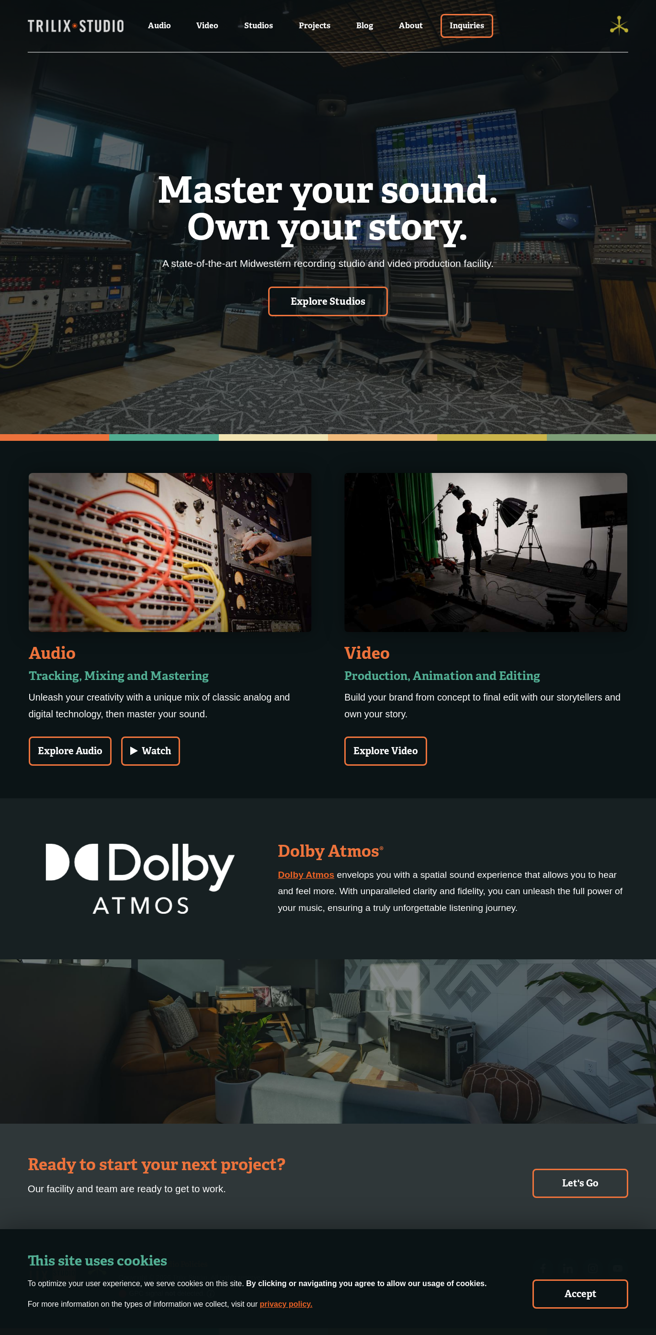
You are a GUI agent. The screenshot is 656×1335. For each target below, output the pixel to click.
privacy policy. (286, 1304)
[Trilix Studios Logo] (76, 26)
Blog (364, 26)
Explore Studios (328, 301)
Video (207, 26)
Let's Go (580, 1183)
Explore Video (385, 751)
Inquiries (467, 26)
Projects (314, 26)
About (411, 26)
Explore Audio (70, 751)
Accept (581, 1294)
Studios (258, 26)
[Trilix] (619, 26)
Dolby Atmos (306, 875)
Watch (150, 751)
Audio (159, 26)
